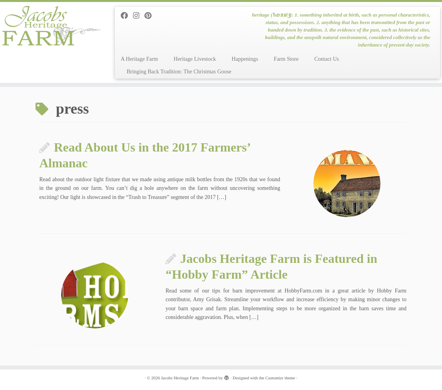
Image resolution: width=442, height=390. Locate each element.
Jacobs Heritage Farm (180, 377)
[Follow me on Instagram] (138, 16)
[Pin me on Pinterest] (150, 16)
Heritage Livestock (195, 59)
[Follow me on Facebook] (127, 16)
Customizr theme (280, 377)
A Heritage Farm (139, 59)
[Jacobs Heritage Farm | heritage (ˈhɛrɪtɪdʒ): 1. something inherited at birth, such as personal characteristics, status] (51, 25)
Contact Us (326, 59)
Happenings (245, 59)
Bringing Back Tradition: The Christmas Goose (179, 72)
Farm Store (286, 59)
